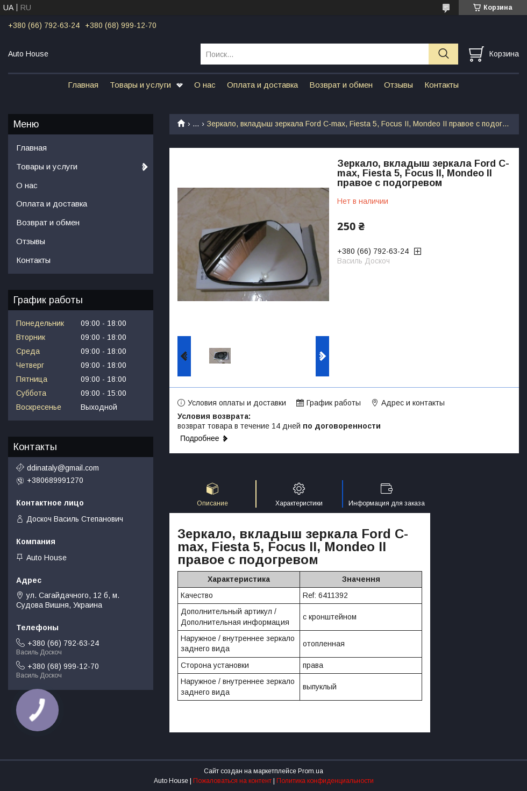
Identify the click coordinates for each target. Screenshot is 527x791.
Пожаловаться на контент (232, 781)
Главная (83, 84)
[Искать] (443, 54)
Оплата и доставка (262, 84)
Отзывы (398, 84)
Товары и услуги (140, 84)
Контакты (441, 84)
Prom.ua (310, 771)
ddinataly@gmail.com (63, 468)
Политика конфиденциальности (325, 781)
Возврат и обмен (341, 84)
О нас (205, 84)
